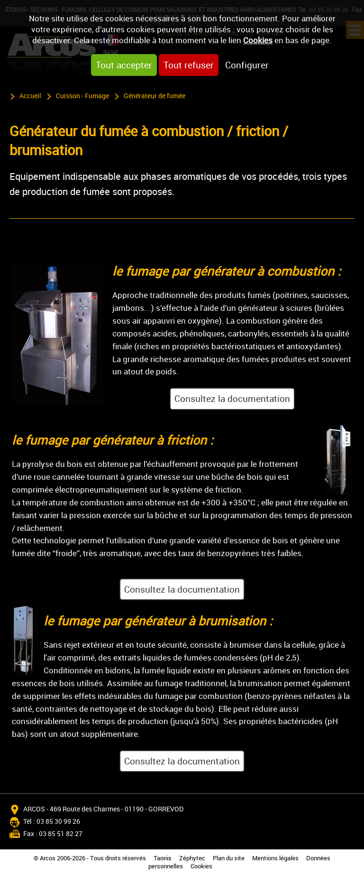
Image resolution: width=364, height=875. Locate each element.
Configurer (247, 65)
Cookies (258, 40)
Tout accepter (124, 65)
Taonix (163, 858)
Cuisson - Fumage (82, 95)
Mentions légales (275, 858)
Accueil (30, 95)
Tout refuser (189, 65)
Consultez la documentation (232, 398)
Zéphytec (192, 858)
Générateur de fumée (154, 95)
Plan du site (229, 858)
